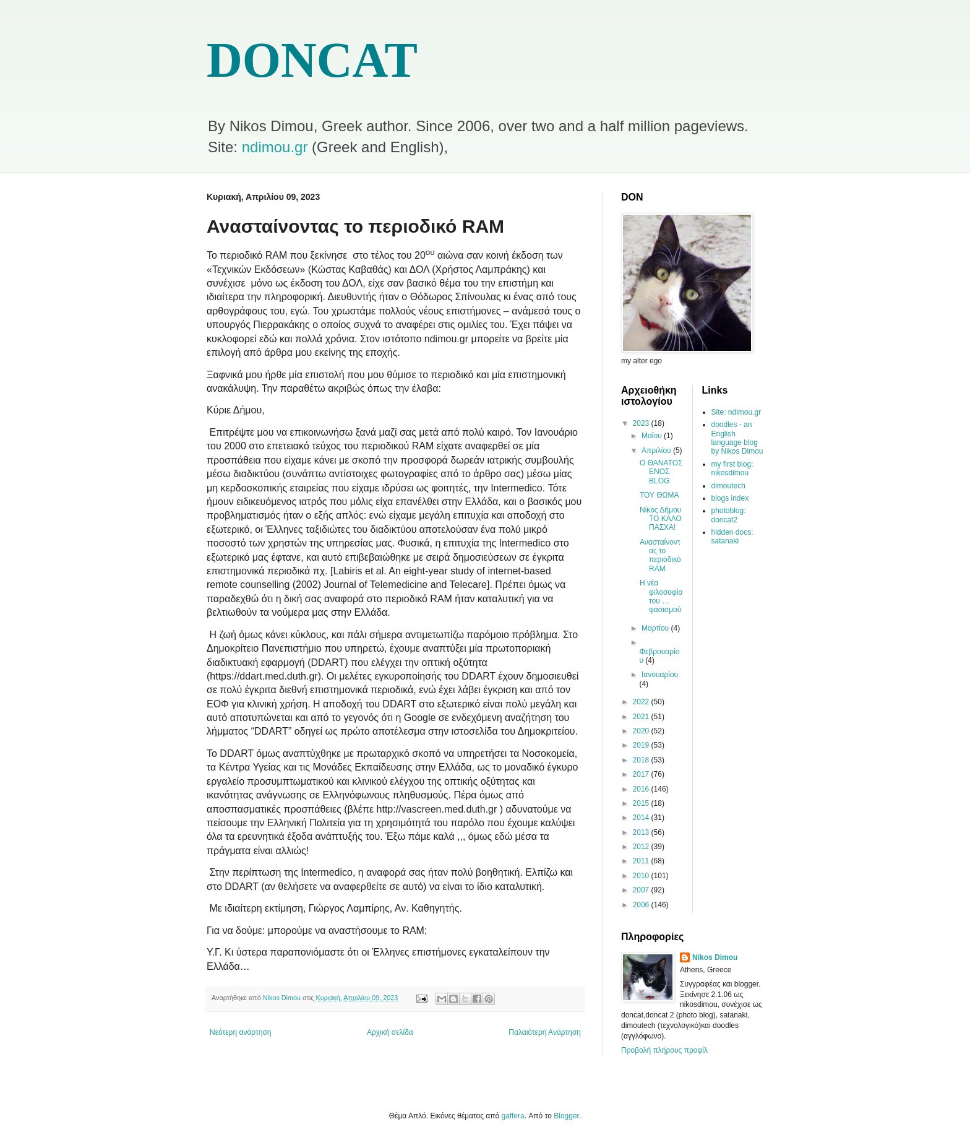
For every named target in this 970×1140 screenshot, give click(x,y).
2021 (642, 716)
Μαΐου (653, 435)
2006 (642, 904)
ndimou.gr (275, 147)
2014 (642, 817)
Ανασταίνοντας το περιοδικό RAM (660, 555)
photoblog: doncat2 (728, 515)
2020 (642, 731)
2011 (642, 861)
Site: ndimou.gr (736, 412)
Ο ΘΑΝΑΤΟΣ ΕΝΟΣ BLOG (661, 472)
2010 (642, 875)
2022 (642, 701)
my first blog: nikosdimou (732, 468)
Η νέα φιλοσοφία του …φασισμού (661, 596)
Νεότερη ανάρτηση (240, 1032)
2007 (642, 890)
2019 (642, 745)
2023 (642, 423)
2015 (642, 803)
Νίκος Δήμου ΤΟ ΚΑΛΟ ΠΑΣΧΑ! (661, 519)
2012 (642, 846)
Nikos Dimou (714, 957)
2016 (642, 789)
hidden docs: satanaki (732, 536)
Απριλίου (657, 450)
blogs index (730, 498)
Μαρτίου (656, 628)
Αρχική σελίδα (390, 1032)
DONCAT (312, 60)
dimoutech (728, 485)
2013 (642, 832)
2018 (642, 760)
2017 (642, 774)
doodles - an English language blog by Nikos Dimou (737, 438)
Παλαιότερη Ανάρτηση (545, 1032)
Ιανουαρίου (660, 674)
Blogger (566, 1116)
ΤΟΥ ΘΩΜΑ (659, 495)
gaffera (513, 1116)
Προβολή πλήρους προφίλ (664, 1050)
